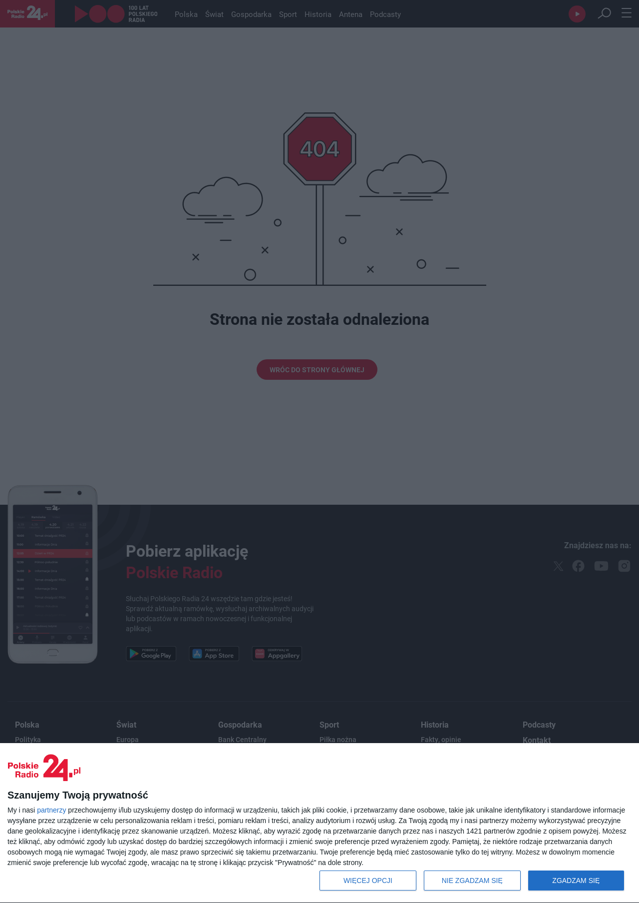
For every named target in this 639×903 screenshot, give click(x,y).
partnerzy (51, 810)
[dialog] (319, 823)
